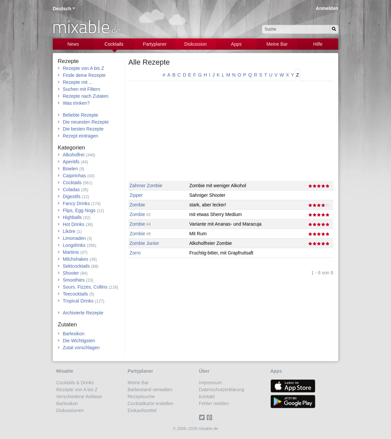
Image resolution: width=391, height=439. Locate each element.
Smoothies (74, 280)
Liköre (69, 231)
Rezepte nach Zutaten (86, 96)
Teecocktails (75, 294)
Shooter (71, 273)
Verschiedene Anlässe (79, 396)
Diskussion (195, 44)
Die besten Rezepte (83, 129)
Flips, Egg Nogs (79, 210)
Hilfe (318, 44)
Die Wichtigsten (79, 340)
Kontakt (207, 396)
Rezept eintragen (80, 135)
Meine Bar (277, 44)
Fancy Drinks (76, 203)
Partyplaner (155, 44)
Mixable (64, 371)
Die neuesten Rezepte (86, 122)
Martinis (71, 252)
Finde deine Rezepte (84, 75)
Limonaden (74, 238)
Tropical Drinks (78, 300)
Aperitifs (71, 161)
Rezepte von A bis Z (83, 68)
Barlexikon (73, 333)
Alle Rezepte (149, 62)
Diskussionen (70, 410)
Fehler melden (214, 403)
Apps (236, 44)
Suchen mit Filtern (81, 89)
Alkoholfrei (73, 154)
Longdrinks (74, 245)
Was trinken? (76, 103)
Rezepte (68, 61)
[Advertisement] (230, 134)
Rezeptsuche (141, 396)
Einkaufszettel (142, 410)
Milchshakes (75, 259)
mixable (86, 26)
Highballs (72, 217)
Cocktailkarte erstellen (151, 403)
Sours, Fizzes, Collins (85, 287)
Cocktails (114, 44)
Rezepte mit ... (78, 82)
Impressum (210, 382)
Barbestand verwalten (150, 389)
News (73, 44)
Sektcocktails (76, 266)
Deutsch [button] (62, 8)
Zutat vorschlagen (81, 347)
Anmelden (327, 8)
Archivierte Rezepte (83, 312)
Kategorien (71, 147)
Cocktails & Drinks (75, 382)
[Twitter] (203, 417)
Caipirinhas (74, 175)
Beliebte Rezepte (80, 115)
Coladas (71, 189)
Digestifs (72, 196)
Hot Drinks (73, 224)
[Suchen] (334, 29)
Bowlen (70, 168)
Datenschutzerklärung (221, 389)
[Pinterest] (210, 417)
